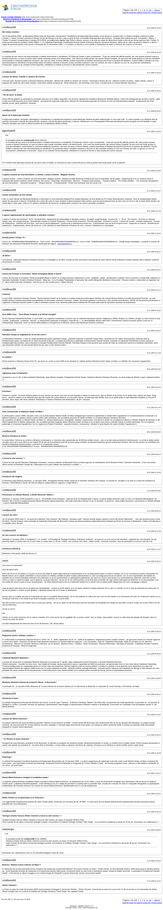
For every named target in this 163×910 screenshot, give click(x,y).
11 (144, 10)
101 (150, 10)
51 (147, 10)
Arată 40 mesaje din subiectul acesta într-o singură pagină (142, 12)
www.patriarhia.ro (64, 244)
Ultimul (157, 10)
